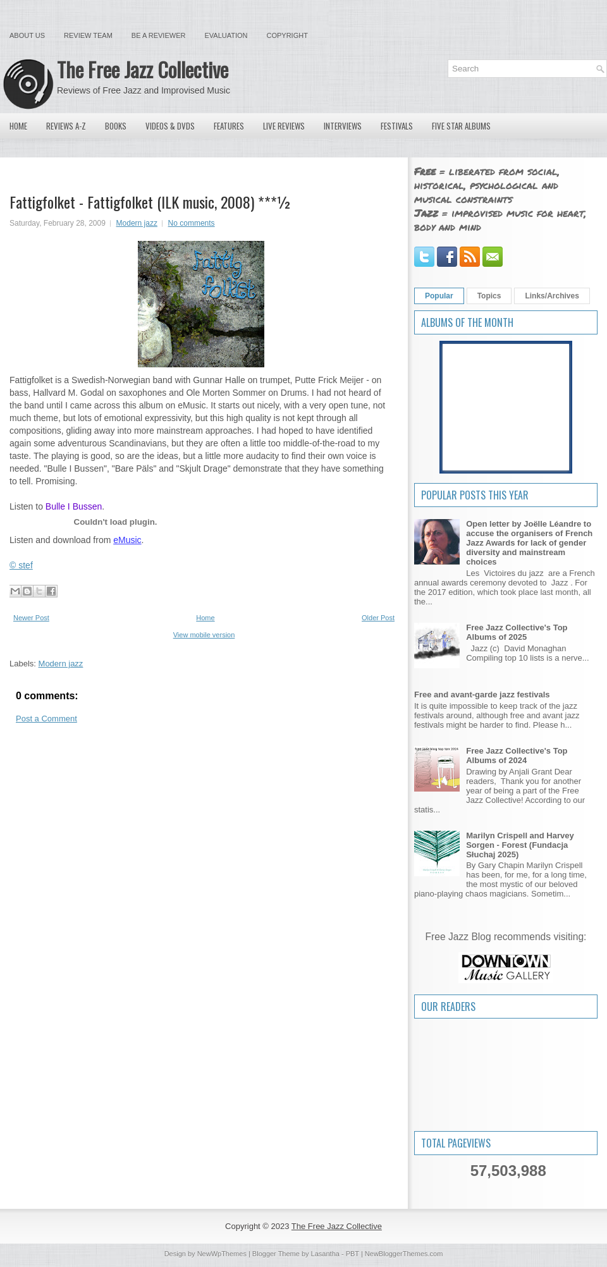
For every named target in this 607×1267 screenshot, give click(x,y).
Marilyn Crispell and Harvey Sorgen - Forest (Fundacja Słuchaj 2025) (520, 845)
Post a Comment (46, 718)
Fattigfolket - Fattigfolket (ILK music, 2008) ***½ (150, 201)
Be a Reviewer (159, 35)
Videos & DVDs (170, 125)
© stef (21, 565)
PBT (352, 1254)
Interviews (343, 125)
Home (18, 125)
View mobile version (204, 635)
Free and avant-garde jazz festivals (482, 694)
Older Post (378, 617)
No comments (191, 223)
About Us (27, 35)
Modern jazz (136, 223)
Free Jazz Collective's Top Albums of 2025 (516, 632)
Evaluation (225, 35)
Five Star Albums (461, 125)
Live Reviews (284, 125)
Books (115, 125)
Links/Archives (552, 295)
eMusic (127, 540)
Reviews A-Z (66, 125)
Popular (439, 295)
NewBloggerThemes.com (404, 1254)
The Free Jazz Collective (142, 69)
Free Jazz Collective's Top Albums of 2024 (516, 755)
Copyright (287, 35)
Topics (489, 295)
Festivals (397, 125)
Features (229, 125)
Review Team (88, 35)
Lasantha (325, 1254)
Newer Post (31, 617)
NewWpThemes (222, 1254)
